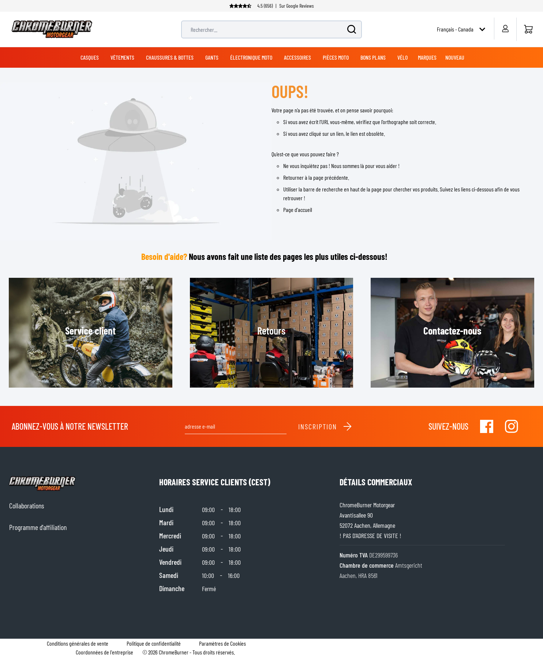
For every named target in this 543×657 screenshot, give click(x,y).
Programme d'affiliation (38, 527)
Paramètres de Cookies (222, 643)
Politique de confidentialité (154, 643)
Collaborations (26, 505)
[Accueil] (528, 29)
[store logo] (52, 29)
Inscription (325, 426)
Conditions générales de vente (77, 643)
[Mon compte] (505, 29)
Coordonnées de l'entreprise (104, 652)
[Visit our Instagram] (511, 426)
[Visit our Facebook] (486, 426)
